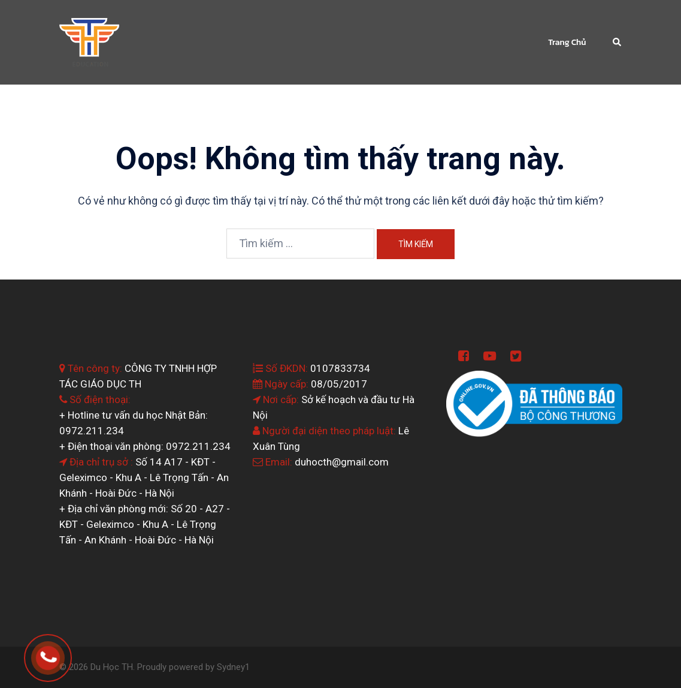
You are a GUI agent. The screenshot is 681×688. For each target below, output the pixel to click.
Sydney (231, 667)
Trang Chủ (567, 42)
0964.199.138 (64, 653)
